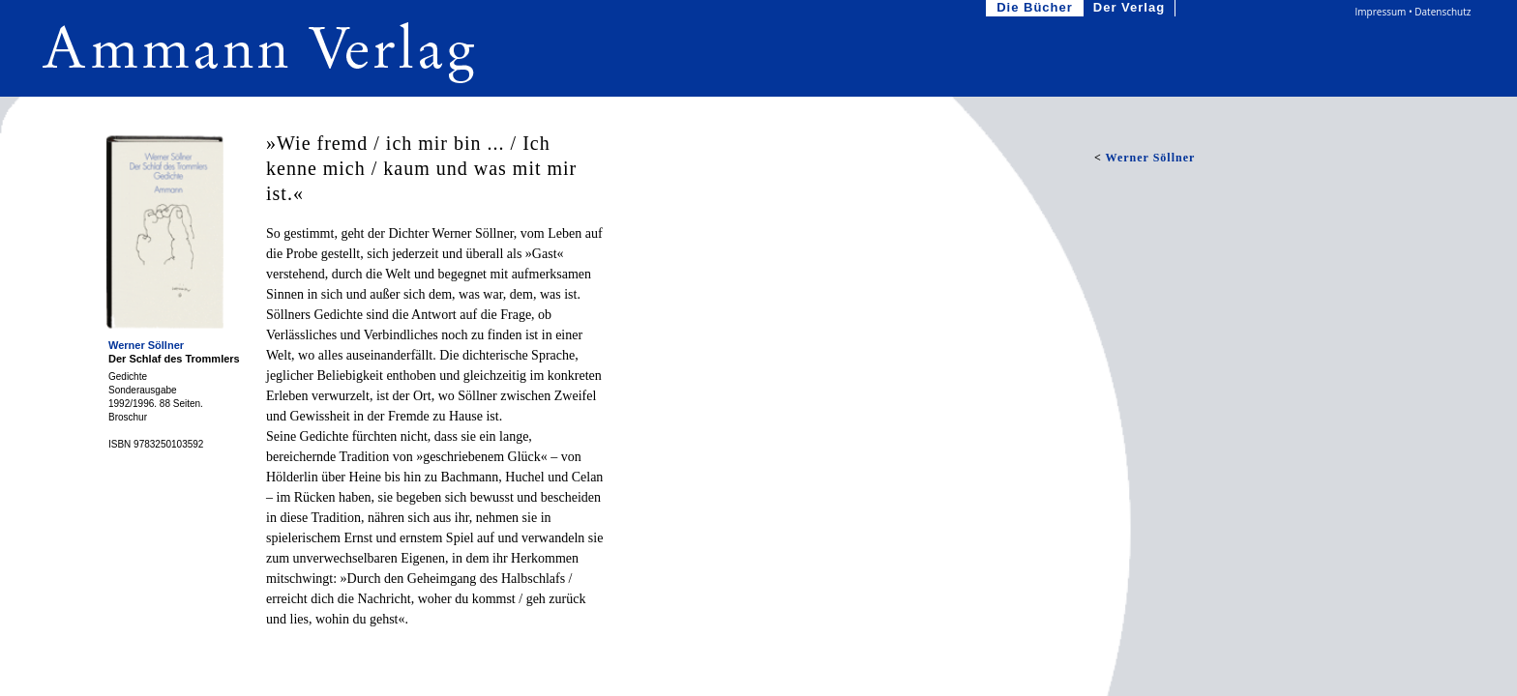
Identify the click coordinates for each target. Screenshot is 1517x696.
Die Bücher (1036, 8)
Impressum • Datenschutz (1413, 11)
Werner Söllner (146, 345)
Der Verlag (1131, 8)
